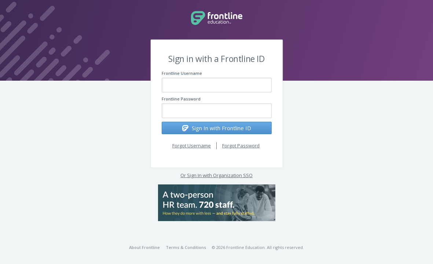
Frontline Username (182, 73)
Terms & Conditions (186, 247)
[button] (216, 202)
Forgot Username (191, 145)
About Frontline (144, 247)
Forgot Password (241, 145)
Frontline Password (181, 99)
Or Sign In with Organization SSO (216, 175)
